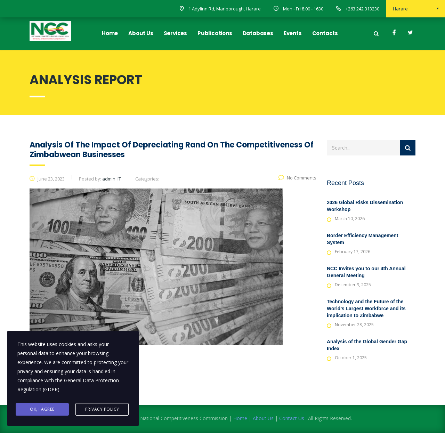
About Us (140, 33)
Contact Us (291, 418)
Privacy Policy (102, 409)
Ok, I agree (42, 409)
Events (293, 33)
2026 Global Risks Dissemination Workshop (365, 206)
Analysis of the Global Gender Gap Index (367, 345)
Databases (258, 33)
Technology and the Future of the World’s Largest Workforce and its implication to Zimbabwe (366, 308)
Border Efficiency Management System (362, 239)
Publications (214, 33)
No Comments (297, 178)
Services (175, 33)
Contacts (325, 33)
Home (110, 33)
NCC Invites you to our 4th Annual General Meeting (366, 272)
